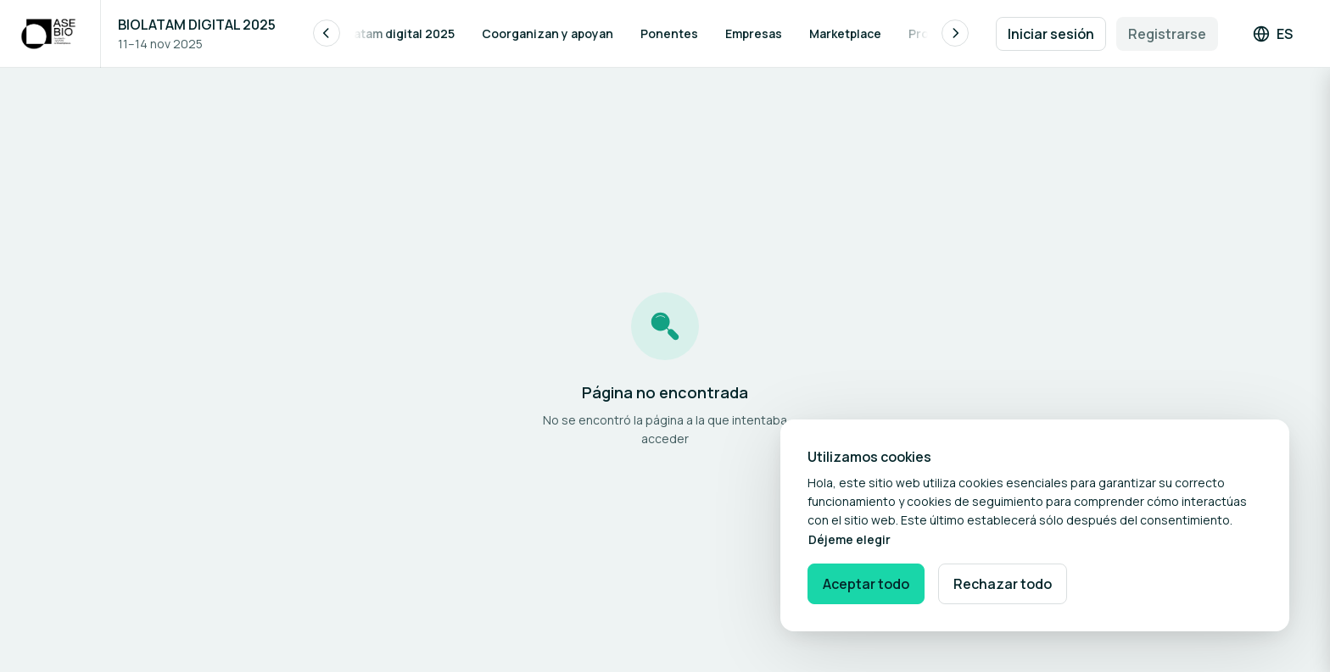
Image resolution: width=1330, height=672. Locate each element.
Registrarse (1167, 34)
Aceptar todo (866, 584)
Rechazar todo (1002, 584)
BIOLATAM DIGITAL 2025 (197, 24)
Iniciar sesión (1051, 34)
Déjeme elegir (849, 539)
